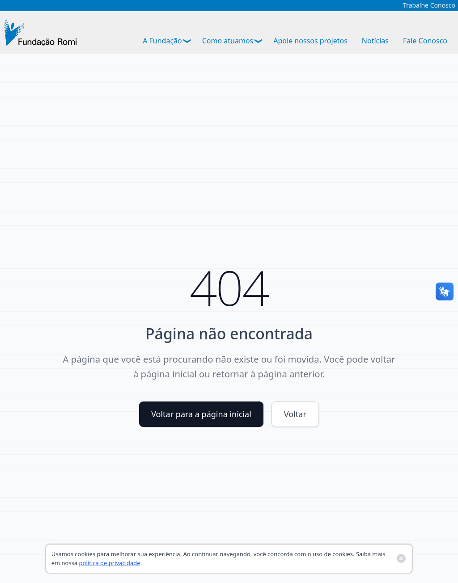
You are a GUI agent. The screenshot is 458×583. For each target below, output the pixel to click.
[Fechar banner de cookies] (401, 558)
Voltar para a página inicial (201, 414)
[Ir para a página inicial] (40, 32)
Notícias (375, 41)
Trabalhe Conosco (429, 5)
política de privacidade (109, 563)
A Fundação (162, 41)
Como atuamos (228, 41)
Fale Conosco (425, 41)
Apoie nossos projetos (310, 41)
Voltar (295, 414)
